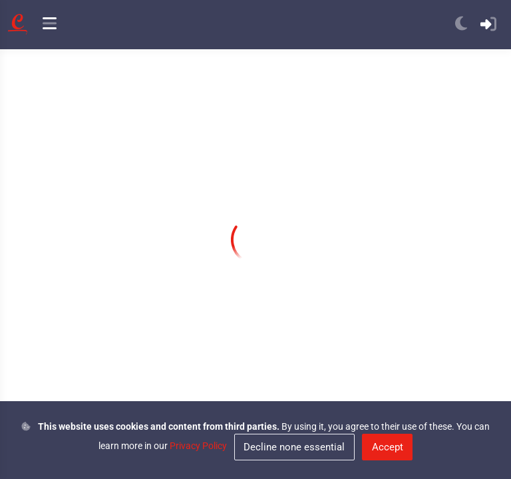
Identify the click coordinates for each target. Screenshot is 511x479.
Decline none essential (294, 447)
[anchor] (50, 25)
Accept (387, 447)
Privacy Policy (198, 445)
